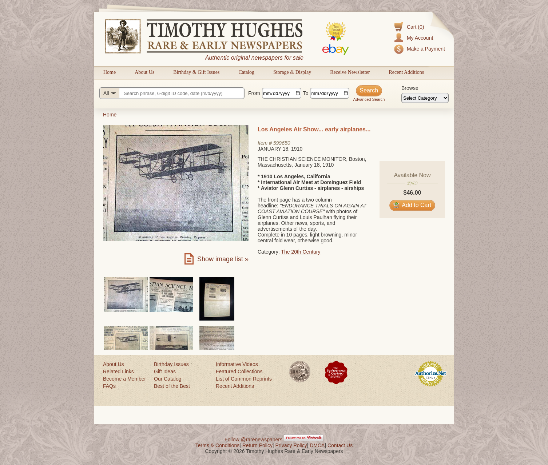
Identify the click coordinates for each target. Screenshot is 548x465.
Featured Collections (239, 371)
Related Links (118, 371)
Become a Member (124, 379)
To (306, 93)
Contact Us (340, 445)
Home (109, 72)
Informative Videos (237, 364)
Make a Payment (426, 49)
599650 (281, 143)
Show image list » (223, 259)
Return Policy (257, 445)
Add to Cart (412, 205)
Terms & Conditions (217, 445)
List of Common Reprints (244, 379)
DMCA (317, 445)
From (254, 93)
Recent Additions (406, 72)
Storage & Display (292, 72)
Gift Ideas (165, 371)
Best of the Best (172, 386)
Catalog (246, 72)
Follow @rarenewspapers (253, 439)
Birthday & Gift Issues (196, 72)
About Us (144, 72)
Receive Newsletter (350, 72)
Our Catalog (167, 379)
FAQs (109, 386)
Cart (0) (415, 27)
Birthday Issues (171, 364)
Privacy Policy (291, 445)
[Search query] (172, 93)
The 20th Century (300, 252)
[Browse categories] (425, 98)
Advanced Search (369, 99)
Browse (409, 88)
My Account (420, 38)
